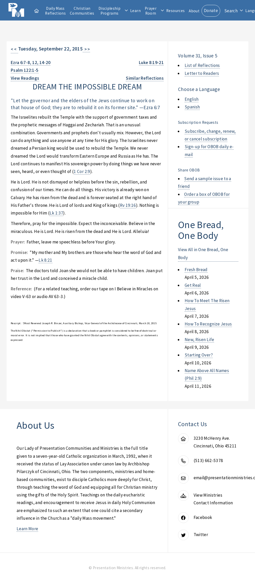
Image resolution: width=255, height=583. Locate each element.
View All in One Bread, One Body (203, 253)
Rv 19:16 (128, 205)
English (191, 99)
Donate (211, 10)
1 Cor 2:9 (82, 171)
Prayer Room (151, 11)
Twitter (201, 534)
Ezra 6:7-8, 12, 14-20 (30, 62)
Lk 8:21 (45, 260)
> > (86, 49)
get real (193, 285)
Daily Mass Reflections (55, 11)
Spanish (192, 107)
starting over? (199, 355)
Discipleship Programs (109, 11)
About (194, 10)
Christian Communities (82, 11)
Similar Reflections (145, 78)
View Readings (25, 78)
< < (14, 49)
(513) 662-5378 (208, 460)
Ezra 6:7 (151, 107)
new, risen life (199, 339)
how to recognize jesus (208, 324)
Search (231, 11)
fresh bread (196, 269)
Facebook (203, 517)
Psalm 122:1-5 (25, 70)
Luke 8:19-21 (151, 62)
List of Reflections (202, 65)
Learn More (27, 528)
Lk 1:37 (56, 213)
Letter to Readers (202, 73)
